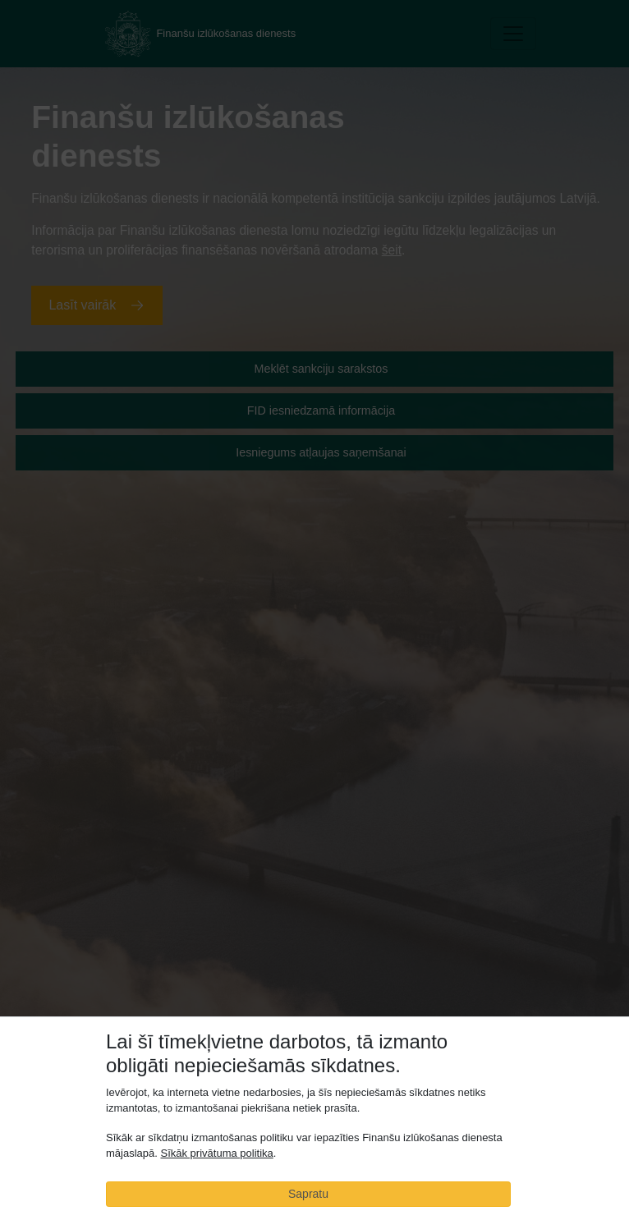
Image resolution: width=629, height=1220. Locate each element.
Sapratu (308, 1193)
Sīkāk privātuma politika (216, 1154)
